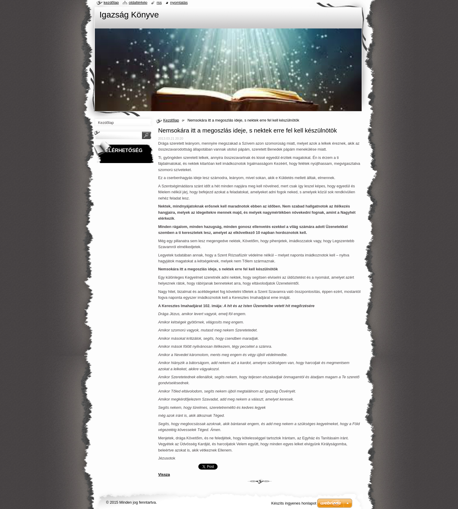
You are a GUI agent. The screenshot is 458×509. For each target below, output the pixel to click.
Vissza (164, 474)
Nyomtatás (179, 2)
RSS (159, 2)
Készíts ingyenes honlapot (293, 503)
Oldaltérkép (138, 2)
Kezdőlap (171, 120)
